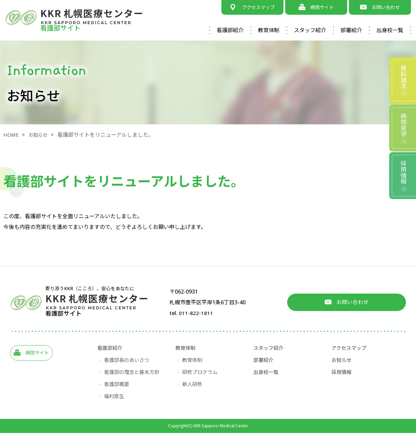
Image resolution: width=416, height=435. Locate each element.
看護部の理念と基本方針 (131, 374)
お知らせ (41, 134)
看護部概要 (116, 386)
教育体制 (268, 30)
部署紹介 (351, 30)
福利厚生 (114, 398)
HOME (11, 134)
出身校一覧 (389, 30)
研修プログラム (199, 374)
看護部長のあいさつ (126, 362)
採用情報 (341, 374)
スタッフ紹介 (310, 30)
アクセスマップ (348, 350)
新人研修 (192, 386)
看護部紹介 (230, 30)
